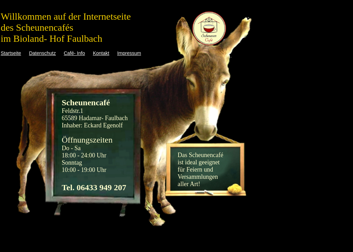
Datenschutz (42, 53)
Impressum (129, 53)
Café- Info (74, 53)
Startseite (11, 53)
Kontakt (101, 53)
